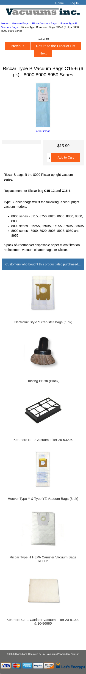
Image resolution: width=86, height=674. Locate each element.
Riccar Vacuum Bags (44, 23)
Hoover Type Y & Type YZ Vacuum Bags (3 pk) (43, 499)
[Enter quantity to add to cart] (49, 157)
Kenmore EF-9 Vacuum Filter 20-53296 (43, 440)
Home (59, 3)
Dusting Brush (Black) (43, 381)
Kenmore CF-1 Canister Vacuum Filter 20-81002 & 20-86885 (43, 621)
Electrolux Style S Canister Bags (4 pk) (43, 322)
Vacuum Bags (20, 23)
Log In (74, 3)
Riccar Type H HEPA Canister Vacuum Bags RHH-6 (43, 559)
